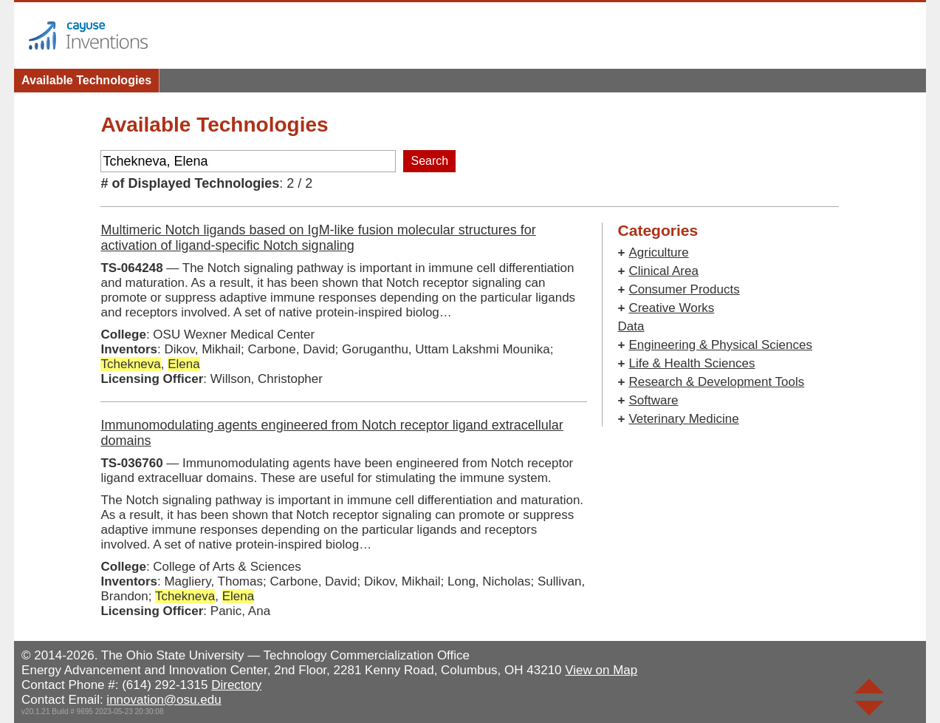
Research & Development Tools (716, 382)
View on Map (601, 670)
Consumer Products (683, 289)
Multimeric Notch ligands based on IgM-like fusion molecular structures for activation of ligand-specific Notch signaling (317, 238)
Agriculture (658, 252)
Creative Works (671, 308)
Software (653, 400)
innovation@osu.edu (163, 700)
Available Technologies (86, 80)
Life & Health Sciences (691, 363)
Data (630, 326)
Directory (236, 685)
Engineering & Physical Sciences (720, 345)
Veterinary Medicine (683, 419)
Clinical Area (663, 271)
